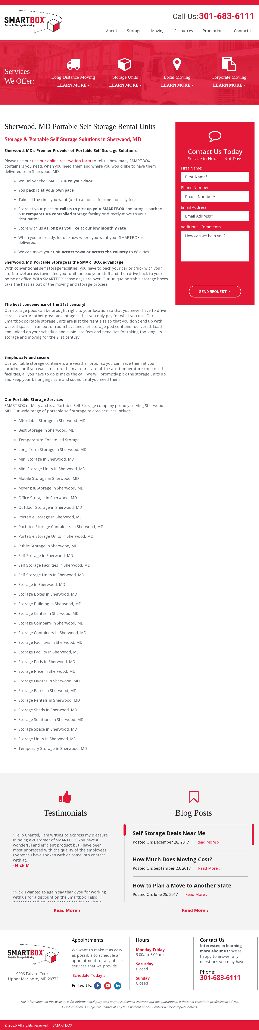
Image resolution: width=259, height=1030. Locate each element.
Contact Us (244, 30)
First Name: (191, 168)
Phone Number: (195, 187)
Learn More (72, 85)
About (111, 30)
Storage (134, 30)
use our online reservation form (61, 160)
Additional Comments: (201, 226)
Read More (65, 910)
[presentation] (213, 274)
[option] (73, 72)
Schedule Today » (89, 975)
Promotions (213, 30)
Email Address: (194, 207)
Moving (158, 30)
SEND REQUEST (213, 291)
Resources (183, 30)
